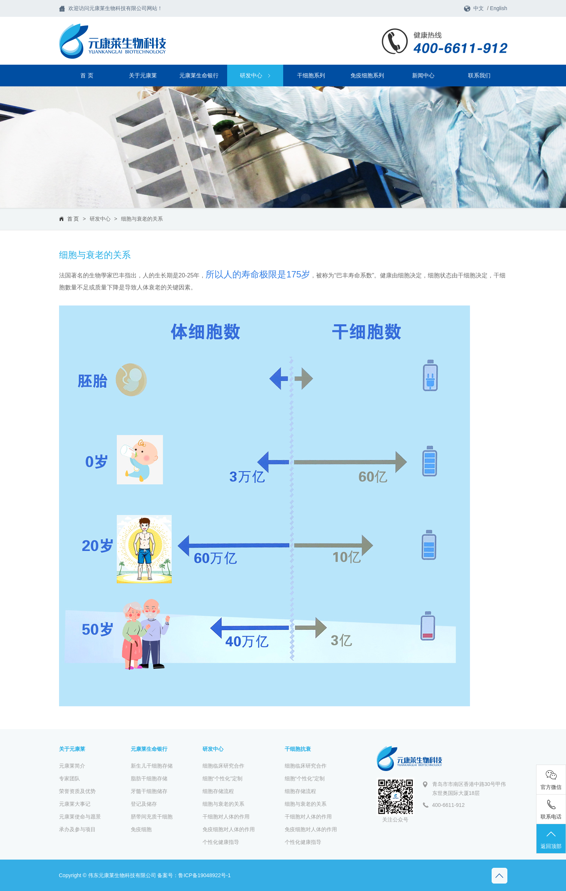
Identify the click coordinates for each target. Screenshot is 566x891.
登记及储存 (144, 803)
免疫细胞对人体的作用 (228, 829)
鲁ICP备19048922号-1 (204, 875)
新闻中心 (423, 75)
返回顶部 (551, 839)
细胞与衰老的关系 (142, 219)
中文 (478, 8)
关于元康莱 (143, 75)
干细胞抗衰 (298, 749)
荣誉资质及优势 (77, 791)
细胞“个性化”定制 (222, 778)
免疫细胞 (141, 829)
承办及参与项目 (77, 829)
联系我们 (479, 75)
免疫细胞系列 (367, 75)
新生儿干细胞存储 (152, 765)
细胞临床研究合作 (223, 765)
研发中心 (255, 75)
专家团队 (69, 778)
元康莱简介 (72, 765)
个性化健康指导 (220, 842)
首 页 (86, 75)
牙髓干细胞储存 (149, 791)
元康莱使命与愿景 (80, 816)
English (498, 8)
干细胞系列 (311, 75)
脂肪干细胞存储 (149, 778)
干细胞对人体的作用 (226, 816)
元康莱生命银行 (199, 75)
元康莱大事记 (74, 803)
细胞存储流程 (218, 791)
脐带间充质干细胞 (152, 816)
